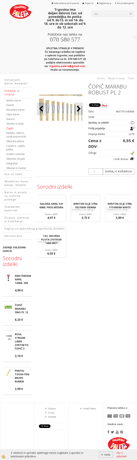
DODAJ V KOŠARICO (118, 171)
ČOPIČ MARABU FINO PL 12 (21, 308)
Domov (101, 78)
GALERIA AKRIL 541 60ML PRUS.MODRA (51, 205)
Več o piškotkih (121, 454)
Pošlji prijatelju (96, 128)
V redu (106, 454)
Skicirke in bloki (15, 123)
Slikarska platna (15, 141)
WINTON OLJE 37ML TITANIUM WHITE (120, 205)
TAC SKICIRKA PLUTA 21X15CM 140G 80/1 (51, 239)
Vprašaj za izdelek (98, 122)
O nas (51, 412)
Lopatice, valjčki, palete (15, 147)
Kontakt (52, 416)
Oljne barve (12, 114)
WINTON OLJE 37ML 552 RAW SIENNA (85, 205)
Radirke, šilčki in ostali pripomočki (16, 134)
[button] (78, 109)
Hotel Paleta (89, 408)
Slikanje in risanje (16, 168)
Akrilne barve (13, 100)
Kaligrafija (12, 163)
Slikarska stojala (15, 158)
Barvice (10, 119)
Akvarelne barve (15, 109)
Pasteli (10, 105)
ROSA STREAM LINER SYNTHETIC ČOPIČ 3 (22, 341)
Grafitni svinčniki (15, 154)
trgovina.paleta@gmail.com (67, 66)
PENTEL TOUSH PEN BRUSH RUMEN (22, 376)
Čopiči (9, 128)
